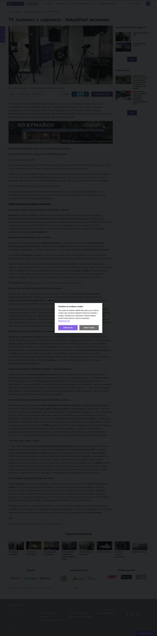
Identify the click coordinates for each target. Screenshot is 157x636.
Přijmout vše (67, 328)
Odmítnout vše (64, 321)
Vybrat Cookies (89, 328)
